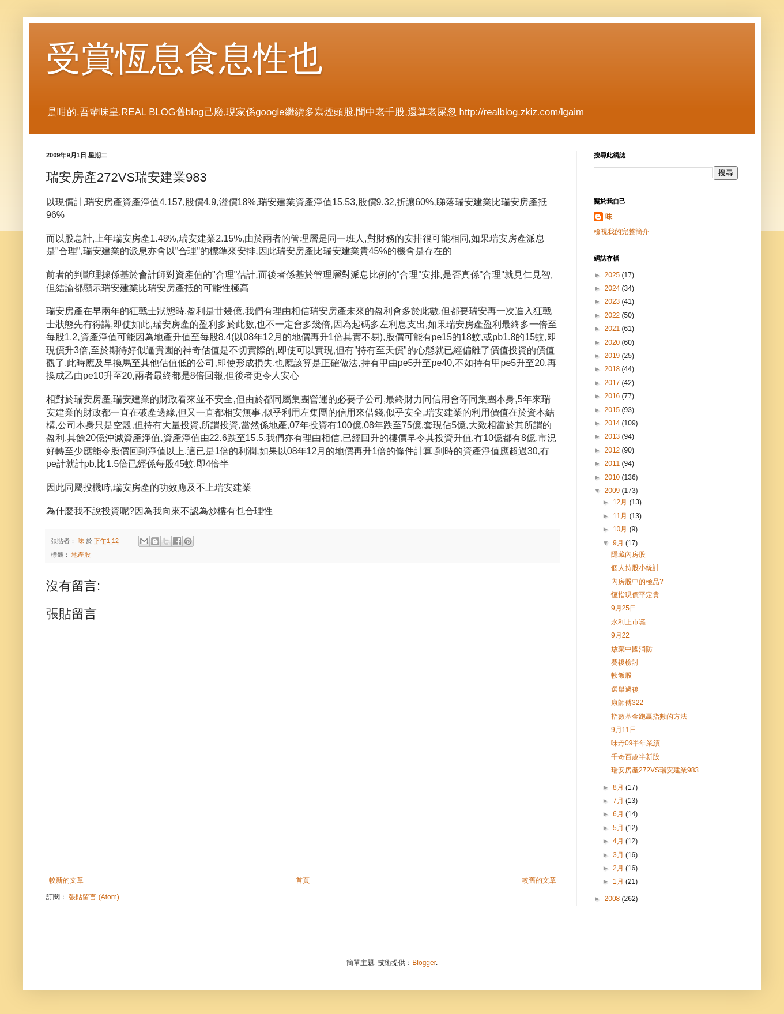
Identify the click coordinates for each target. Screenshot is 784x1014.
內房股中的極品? (637, 582)
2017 (613, 383)
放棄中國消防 (632, 649)
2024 (613, 288)
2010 (613, 477)
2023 (613, 301)
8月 (619, 787)
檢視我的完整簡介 (621, 232)
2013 (613, 436)
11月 (621, 516)
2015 (613, 410)
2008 (613, 899)
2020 (613, 342)
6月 (619, 814)
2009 (613, 491)
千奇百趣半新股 (635, 757)
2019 (613, 356)
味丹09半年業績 (635, 743)
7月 (619, 801)
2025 (613, 275)
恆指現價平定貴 (635, 595)
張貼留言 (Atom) (94, 897)
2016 (613, 396)
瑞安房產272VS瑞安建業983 (655, 770)
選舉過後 (625, 689)
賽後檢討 (625, 662)
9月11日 (623, 730)
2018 (613, 369)
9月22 (620, 635)
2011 (613, 463)
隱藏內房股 (628, 555)
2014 (613, 423)
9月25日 (623, 608)
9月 (619, 543)
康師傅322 (627, 703)
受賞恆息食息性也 (184, 58)
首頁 (303, 880)
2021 (613, 329)
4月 (619, 841)
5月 (619, 828)
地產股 (81, 554)
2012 (613, 450)
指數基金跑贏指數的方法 (649, 717)
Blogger (424, 963)
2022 (613, 315)
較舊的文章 (539, 880)
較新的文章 (66, 880)
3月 (619, 855)
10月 (621, 529)
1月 (619, 881)
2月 (619, 868)
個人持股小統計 (635, 568)
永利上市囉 (628, 622)
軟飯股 (621, 676)
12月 (621, 502)
